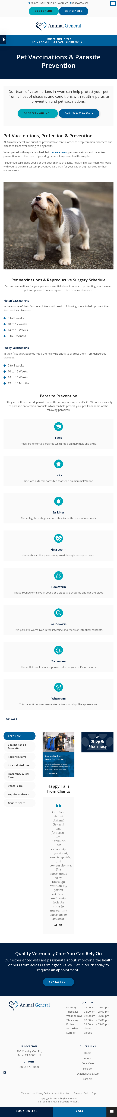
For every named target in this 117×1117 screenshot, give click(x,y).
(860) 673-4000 (81, 3)
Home (87, 1052)
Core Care (88, 1063)
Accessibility (58, 1093)
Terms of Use (28, 1093)
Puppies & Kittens (19, 794)
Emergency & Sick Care (18, 775)
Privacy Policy (43, 1093)
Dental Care (15, 785)
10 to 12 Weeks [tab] (18, 371)
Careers (88, 1078)
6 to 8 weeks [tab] (16, 318)
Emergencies (73, 10)
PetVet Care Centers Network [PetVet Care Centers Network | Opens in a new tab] (63, 1101)
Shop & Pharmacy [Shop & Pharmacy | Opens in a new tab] (97, 741)
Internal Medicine (18, 765)
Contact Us (57, 981)
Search (68, 1093)
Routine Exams (17, 756)
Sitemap (78, 1093)
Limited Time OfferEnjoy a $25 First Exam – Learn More (57, 40)
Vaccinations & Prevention (17, 746)
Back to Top (90, 1093)
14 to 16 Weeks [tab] (18, 330)
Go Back (11, 719)
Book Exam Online (36, 113)
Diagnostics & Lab (88, 1073)
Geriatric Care (16, 802)
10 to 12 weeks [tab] (17, 324)
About (87, 1058)
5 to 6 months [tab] (17, 336)
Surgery (88, 1068)
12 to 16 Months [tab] (18, 383)
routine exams (58, 152)
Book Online (43, 10)
